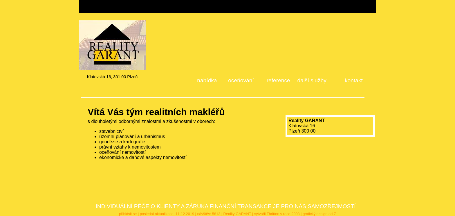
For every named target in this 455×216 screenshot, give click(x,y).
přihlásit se (128, 214)
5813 (216, 214)
